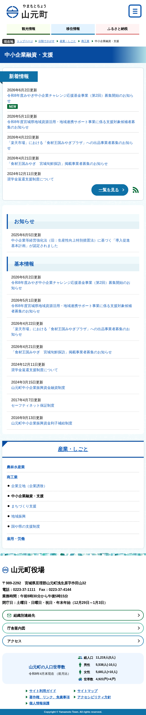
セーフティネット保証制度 (32, 405)
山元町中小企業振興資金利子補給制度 (41, 423)
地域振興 (18, 516)
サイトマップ (87, 691)
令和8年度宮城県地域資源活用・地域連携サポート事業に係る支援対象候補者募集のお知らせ (71, 124)
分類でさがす (46, 41)
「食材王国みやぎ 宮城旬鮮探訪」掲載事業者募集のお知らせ (57, 164)
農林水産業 (16, 467)
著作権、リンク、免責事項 (49, 697)
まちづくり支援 (23, 506)
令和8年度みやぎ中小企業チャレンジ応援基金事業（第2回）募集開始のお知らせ (70, 98)
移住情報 (73, 29)
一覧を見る (109, 190)
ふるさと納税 (117, 29)
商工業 (85, 41)
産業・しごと (68, 41)
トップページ (25, 41)
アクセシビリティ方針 (94, 697)
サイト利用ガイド (42, 691)
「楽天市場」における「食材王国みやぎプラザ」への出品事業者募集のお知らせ (70, 145)
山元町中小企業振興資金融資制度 (38, 388)
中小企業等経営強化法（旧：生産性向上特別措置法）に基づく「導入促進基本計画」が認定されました (70, 243)
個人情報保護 (39, 703)
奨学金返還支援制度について (30, 179)
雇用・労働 (16, 539)
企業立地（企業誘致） (29, 486)
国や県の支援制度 (25, 526)
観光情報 (28, 29)
